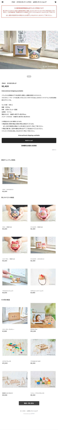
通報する (54, 149)
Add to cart (29, 140)
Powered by (29, 413)
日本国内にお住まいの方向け (29, 145)
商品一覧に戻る (29, 403)
